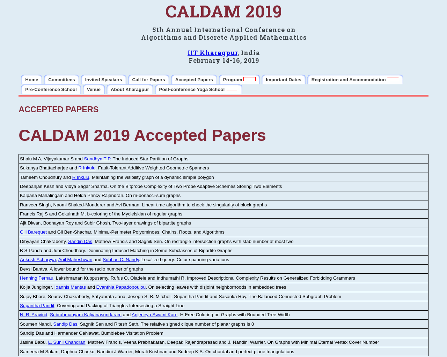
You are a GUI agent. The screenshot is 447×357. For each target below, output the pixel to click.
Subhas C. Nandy (121, 259)
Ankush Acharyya (38, 259)
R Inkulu (86, 167)
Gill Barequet (33, 232)
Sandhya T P (97, 158)
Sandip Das (80, 241)
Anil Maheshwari (75, 259)
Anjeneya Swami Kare (154, 314)
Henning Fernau (36, 278)
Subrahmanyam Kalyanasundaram (86, 314)
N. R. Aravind (33, 314)
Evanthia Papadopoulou (121, 287)
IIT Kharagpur (212, 52)
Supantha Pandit (37, 305)
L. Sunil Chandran (67, 342)
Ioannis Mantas (70, 287)
